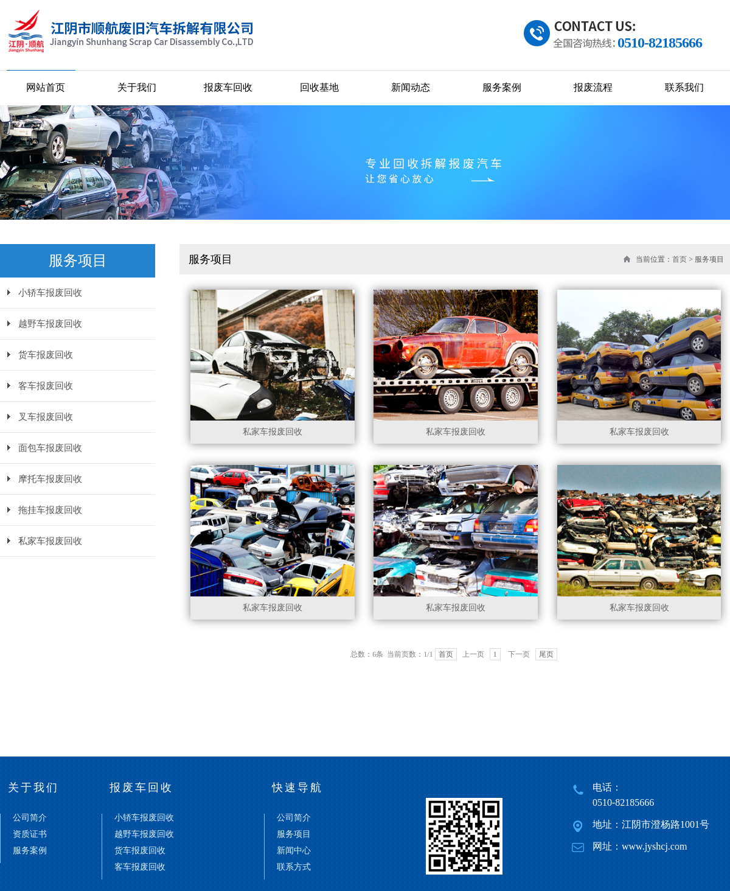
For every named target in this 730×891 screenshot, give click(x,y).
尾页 (546, 654)
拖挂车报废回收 (50, 510)
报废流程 (593, 87)
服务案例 (501, 87)
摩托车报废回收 (50, 479)
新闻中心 (294, 851)
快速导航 (297, 787)
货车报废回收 (45, 355)
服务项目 (294, 834)
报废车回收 (228, 87)
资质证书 (30, 834)
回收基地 (319, 87)
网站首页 (45, 87)
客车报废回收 (45, 386)
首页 (679, 259)
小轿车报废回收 (50, 293)
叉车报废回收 (45, 417)
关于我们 (136, 87)
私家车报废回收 (50, 541)
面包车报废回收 (50, 448)
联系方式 (294, 867)
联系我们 (684, 87)
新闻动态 (410, 87)
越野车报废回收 (50, 324)
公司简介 (30, 818)
